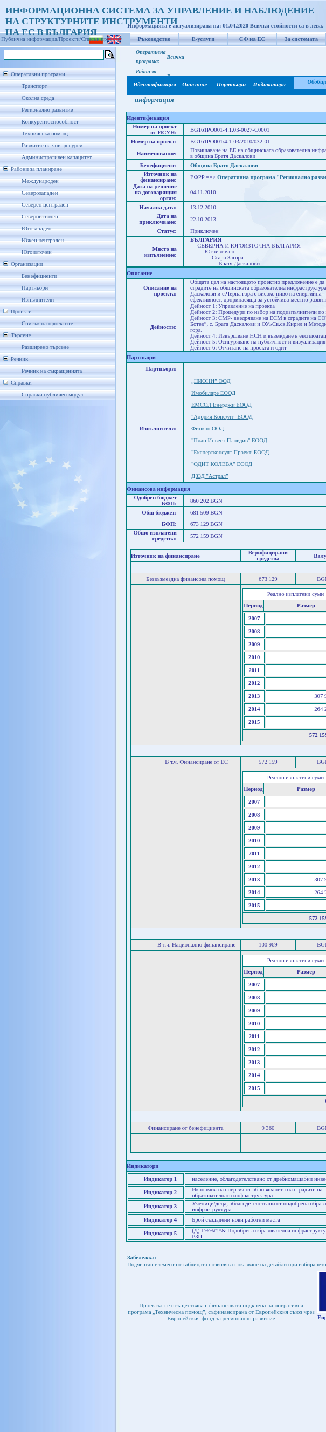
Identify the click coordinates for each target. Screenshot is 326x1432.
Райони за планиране (36, 169)
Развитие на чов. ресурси (52, 145)
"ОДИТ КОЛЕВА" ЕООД (221, 464)
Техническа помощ (45, 133)
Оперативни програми (38, 74)
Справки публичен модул (52, 395)
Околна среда (38, 98)
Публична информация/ (30, 39)
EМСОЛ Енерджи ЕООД (221, 405)
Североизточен (40, 217)
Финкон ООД (207, 428)
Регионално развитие (47, 110)
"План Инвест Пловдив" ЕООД (229, 440)
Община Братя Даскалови (224, 165)
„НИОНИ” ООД (211, 381)
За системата (301, 39)
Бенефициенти (39, 276)
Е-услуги (203, 39)
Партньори (35, 288)
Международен (40, 181)
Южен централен (43, 240)
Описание (194, 84)
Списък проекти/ (101, 39)
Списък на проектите (47, 323)
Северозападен (40, 193)
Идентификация (152, 84)
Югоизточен (37, 252)
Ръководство (154, 39)
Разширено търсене (45, 347)
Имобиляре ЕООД (213, 393)
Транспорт (34, 86)
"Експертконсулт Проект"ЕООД (230, 452)
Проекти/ (70, 39)
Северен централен (45, 205)
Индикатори (267, 84)
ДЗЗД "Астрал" (209, 476)
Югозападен (36, 228)
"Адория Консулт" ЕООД (222, 417)
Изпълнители (38, 300)
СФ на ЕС (252, 39)
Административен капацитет (57, 157)
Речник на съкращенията (52, 371)
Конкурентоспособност (50, 122)
